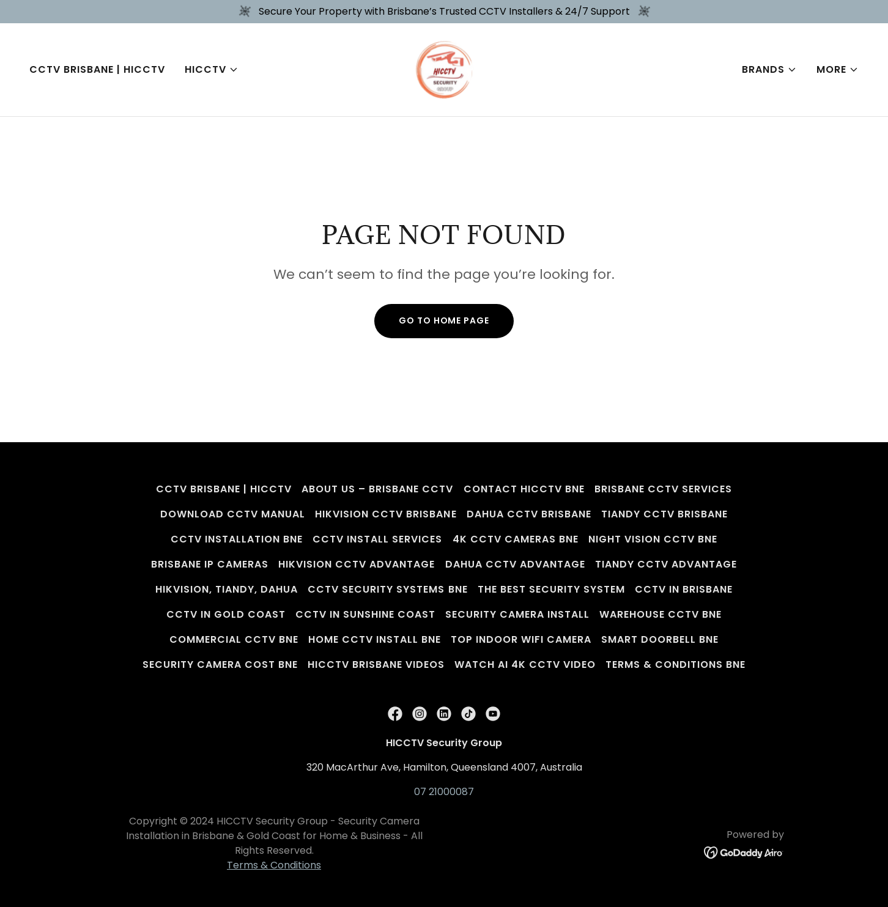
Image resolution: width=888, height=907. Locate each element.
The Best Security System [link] (551, 589)
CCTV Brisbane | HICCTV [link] (97, 69)
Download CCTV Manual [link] (232, 514)
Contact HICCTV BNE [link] (524, 489)
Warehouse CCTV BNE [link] (660, 614)
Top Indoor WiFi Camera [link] (521, 639)
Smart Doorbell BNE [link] (660, 639)
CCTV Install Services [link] (377, 539)
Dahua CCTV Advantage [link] (515, 564)
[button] (212, 69)
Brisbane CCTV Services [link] (663, 489)
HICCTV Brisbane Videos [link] (376, 664)
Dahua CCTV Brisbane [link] (529, 514)
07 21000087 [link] (444, 792)
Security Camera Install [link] (517, 614)
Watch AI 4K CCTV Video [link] (525, 664)
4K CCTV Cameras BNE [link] (516, 539)
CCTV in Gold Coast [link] (226, 614)
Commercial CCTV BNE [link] (233, 639)
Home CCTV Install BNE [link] (374, 639)
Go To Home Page (444, 320)
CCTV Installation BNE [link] (237, 539)
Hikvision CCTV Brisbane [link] (385, 514)
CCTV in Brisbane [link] (684, 589)
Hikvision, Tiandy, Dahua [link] (226, 589)
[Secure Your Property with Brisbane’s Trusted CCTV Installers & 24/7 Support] (444, 11)
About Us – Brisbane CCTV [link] (377, 489)
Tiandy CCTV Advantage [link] (666, 564)
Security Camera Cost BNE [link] (220, 664)
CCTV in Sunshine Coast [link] (365, 614)
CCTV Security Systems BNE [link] (387, 589)
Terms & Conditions (274, 865)
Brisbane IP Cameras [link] (209, 564)
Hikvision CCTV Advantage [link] (356, 564)
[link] (444, 69)
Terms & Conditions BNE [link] (675, 664)
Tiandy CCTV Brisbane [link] (664, 514)
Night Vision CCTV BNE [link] (652, 539)
